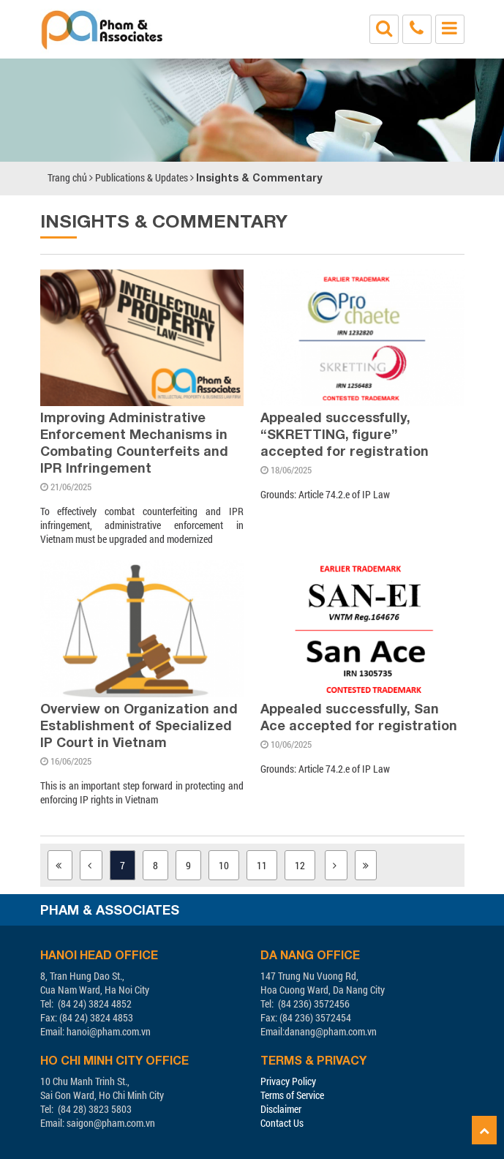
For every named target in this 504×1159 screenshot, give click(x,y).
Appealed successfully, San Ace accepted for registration (358, 716)
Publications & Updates (141, 177)
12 (300, 865)
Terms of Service (292, 1095)
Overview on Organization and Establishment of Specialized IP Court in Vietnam (139, 725)
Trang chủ (67, 177)
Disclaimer (280, 1109)
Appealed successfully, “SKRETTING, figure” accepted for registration (344, 434)
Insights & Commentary (259, 177)
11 (262, 865)
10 (224, 865)
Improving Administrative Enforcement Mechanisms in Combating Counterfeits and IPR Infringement (134, 442)
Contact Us (282, 1123)
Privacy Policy (288, 1081)
